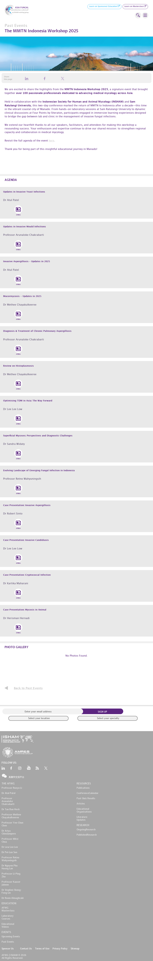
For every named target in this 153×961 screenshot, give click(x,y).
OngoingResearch (86, 829)
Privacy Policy (60, 948)
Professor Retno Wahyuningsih (10, 859)
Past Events (8, 941)
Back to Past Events (28, 688)
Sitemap (75, 948)
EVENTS (6, 932)
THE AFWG (8, 783)
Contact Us (26, 948)
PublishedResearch (87, 834)
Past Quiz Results (86, 798)
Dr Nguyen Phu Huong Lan (10, 867)
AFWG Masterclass (8, 909)
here (51, 140)
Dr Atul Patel (8, 793)
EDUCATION (9, 903)
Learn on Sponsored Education (104, 6)
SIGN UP (102, 711)
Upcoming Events (11, 936)
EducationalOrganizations (84, 810)
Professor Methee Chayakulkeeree (11, 816)
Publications (83, 787)
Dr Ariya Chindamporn (9, 832)
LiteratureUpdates (82, 818)
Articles (81, 803)
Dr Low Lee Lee (10, 847)
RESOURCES (84, 783)
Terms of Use (42, 948)
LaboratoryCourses (8, 917)
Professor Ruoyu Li (12, 787)
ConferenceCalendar (87, 793)
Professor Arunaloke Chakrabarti (8, 801)
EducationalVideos (8, 925)
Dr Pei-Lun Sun (9, 852)
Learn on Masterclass (135, 6)
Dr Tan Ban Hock (11, 809)
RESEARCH (83, 825)
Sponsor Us (8, 948)
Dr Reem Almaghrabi (13, 898)
